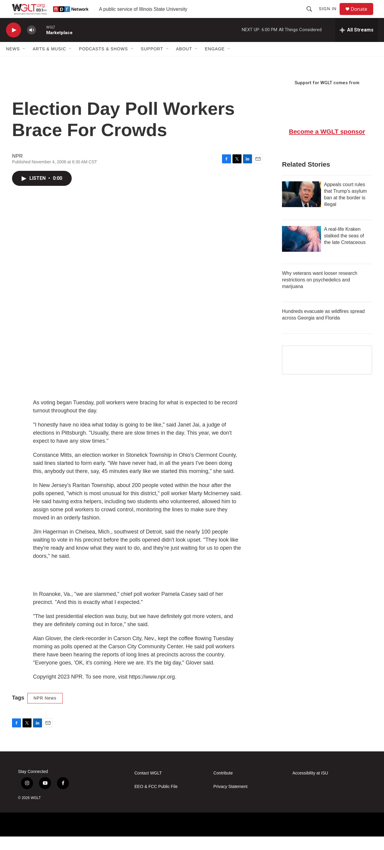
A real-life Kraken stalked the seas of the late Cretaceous (345, 249)
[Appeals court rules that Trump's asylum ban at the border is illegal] (301, 208)
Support (152, 62)
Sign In (330, 15)
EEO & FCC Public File (156, 800)
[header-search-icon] (312, 15)
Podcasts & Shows (103, 62)
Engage (215, 62)
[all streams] (356, 43)
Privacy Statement (230, 800)
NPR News (45, 711)
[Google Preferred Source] (327, 373)
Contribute (223, 786)
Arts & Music (49, 62)
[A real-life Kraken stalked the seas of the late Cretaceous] (301, 252)
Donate (362, 16)
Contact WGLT (148, 786)
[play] (13, 43)
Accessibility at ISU (310, 786)
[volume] (31, 43)
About (184, 62)
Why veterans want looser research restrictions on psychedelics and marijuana (319, 293)
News (13, 62)
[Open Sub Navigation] (24, 62)
